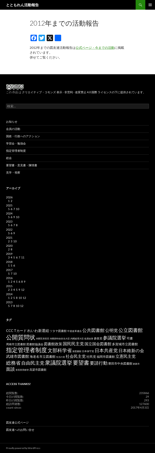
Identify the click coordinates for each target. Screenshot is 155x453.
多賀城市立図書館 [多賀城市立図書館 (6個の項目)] (125, 344)
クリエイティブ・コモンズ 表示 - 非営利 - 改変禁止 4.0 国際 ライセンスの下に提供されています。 (84, 92)
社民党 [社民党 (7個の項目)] (91, 356)
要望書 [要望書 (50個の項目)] (81, 362)
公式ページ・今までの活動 (95, 47)
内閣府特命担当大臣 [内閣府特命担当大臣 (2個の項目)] (60, 338)
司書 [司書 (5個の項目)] (130, 338)
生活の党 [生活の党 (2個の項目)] (60, 357)
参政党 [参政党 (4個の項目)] (98, 338)
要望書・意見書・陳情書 (21, 165)
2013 (9, 302)
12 (22, 289)
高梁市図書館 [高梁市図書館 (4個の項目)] (37, 369)
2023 (9, 221)
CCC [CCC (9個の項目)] (9, 331)
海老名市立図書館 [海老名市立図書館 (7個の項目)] (43, 356)
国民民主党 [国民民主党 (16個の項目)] (73, 343)
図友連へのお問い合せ (20, 429)
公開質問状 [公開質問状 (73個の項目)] (20, 337)
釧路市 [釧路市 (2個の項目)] (136, 363)
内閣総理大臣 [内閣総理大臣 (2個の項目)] (77, 338)
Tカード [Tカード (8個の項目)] (20, 331)
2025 (9, 205)
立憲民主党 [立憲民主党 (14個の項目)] (125, 356)
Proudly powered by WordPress (23, 448)
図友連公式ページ (17, 422)
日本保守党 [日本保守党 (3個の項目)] (88, 351)
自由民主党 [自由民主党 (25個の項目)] (32, 363)
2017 (9, 270)
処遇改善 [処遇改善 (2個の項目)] (88, 338)
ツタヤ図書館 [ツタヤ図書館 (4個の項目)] (58, 331)
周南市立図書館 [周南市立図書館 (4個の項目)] (16, 344)
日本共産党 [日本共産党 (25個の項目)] (106, 350)
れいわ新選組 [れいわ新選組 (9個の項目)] (38, 331)
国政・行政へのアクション (23, 136)
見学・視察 (13, 172)
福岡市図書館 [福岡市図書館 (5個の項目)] (106, 356)
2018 (9, 262)
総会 (9, 158)
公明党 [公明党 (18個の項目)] (111, 330)
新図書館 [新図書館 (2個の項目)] (76, 351)
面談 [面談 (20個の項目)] (10, 369)
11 (22, 257)
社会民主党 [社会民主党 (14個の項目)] (76, 356)
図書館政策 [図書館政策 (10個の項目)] (53, 344)
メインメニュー (150, 5)
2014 (9, 294)
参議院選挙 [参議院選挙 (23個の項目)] (114, 337)
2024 (9, 213)
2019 (9, 253)
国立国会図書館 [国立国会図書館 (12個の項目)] (98, 343)
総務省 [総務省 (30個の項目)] (13, 363)
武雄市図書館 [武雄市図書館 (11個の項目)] (17, 356)
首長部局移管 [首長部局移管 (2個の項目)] (22, 369)
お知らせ (11, 121)
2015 (9, 286)
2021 (9, 237)
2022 (9, 229)
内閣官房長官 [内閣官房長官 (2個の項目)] (42, 338)
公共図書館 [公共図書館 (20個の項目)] (93, 330)
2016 (9, 278)
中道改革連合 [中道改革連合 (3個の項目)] (74, 331)
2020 (9, 245)
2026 (9, 197)
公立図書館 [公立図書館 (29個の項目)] (130, 330)
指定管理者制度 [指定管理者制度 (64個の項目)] (26, 349)
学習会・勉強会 (16, 143)
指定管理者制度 (16, 150)
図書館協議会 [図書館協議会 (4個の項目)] (34, 344)
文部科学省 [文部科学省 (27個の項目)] (60, 350)
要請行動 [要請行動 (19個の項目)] (99, 363)
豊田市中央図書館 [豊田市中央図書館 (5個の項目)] (120, 363)
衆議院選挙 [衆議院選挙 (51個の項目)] (58, 362)
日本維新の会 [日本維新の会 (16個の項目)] (131, 350)
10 (17, 209)
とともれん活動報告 (22, 5)
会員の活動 (13, 129)
